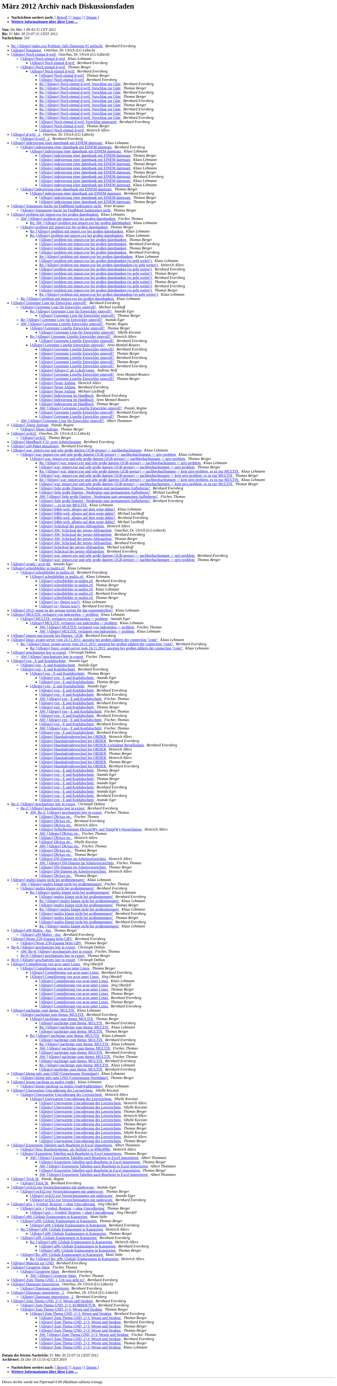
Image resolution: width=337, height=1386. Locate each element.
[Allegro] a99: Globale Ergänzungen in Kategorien (49, 1217)
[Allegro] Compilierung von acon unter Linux (46, 964)
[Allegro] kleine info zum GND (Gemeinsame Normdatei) (55, 1074)
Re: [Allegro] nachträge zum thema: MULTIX (74, 1027)
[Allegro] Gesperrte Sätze (31, 1267)
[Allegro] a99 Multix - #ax (31, 930)
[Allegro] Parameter (26, 50)
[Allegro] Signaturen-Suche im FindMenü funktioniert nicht (56, 206)
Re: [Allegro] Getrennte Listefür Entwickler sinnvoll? (70, 337)
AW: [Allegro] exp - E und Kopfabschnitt (71, 699)
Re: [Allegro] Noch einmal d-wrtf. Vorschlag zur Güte (80, 84)
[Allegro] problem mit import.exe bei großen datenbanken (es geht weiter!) (96, 261)
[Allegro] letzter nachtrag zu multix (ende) (43, 1082)
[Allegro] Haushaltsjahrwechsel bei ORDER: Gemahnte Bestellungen (92, 745)
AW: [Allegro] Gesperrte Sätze (53, 1276)
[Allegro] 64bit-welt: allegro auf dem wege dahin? (77, 509)
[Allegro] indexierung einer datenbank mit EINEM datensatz (57, 143)
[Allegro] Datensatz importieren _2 (38, 1293)
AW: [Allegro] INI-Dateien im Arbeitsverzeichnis (77, 863)
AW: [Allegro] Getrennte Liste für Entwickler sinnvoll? (63, 421)
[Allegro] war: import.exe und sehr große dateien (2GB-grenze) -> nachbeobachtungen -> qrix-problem (99, 454)
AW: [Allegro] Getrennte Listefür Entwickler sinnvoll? (62, 324)
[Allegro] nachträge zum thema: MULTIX (43, 1010)
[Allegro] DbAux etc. (55, 817)
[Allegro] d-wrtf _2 (26, 134)
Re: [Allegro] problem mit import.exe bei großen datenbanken (77, 231)
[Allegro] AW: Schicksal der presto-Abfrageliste (76, 530)
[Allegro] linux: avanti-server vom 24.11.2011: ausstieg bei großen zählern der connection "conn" (84, 640)
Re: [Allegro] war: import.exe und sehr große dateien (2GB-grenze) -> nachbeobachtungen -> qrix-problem (120, 463)
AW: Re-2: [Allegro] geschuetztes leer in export (66, 812)
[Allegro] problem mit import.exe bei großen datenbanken (55, 214)
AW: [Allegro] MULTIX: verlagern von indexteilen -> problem (87, 627)
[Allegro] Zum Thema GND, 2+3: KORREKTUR (58, 1305)
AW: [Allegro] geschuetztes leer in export (52, 657)
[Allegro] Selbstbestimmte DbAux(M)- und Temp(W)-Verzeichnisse (91, 829)
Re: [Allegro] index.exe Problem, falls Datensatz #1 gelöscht (57, 46)
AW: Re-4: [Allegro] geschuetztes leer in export (57, 951)
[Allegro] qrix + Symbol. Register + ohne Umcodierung (53, 1204)
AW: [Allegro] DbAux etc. (59, 833)
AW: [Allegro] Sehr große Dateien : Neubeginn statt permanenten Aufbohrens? (99, 497)
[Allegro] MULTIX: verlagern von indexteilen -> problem (55, 614)
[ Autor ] (76, 17)
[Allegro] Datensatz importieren (35, 1284)
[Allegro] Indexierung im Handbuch (66, 396)
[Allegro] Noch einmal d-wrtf (34, 54)
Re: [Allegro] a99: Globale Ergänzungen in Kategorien (62, 1229)
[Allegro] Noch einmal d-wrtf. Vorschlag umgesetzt (78, 122)
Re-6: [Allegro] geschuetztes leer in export (43, 960)
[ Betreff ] (62, 17)
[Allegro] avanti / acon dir (31, 564)
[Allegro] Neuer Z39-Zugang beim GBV (42, 939)
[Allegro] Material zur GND (33, 1263)
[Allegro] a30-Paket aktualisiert (35, 446)
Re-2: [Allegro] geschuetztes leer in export (43, 804)
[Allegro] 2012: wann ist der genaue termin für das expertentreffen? (62, 610)
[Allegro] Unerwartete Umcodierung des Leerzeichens (52, 1090)
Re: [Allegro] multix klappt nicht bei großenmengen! (70, 892)
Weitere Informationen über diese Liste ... (44, 22)
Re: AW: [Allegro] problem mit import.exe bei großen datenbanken (81, 223)
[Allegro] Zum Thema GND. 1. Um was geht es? (48, 1280)
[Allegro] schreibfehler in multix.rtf (38, 568)
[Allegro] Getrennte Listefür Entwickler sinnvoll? (67, 328)
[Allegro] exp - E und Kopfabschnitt (38, 661)
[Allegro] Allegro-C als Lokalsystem (67, 370)
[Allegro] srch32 (24, 433)
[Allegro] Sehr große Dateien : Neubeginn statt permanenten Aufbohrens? (95, 488)
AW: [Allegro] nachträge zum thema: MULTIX (75, 1048)
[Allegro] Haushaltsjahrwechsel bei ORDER (73, 737)
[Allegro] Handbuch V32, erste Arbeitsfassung (46, 442)
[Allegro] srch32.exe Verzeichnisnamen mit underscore (53, 1187)
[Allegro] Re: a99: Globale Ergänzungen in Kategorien (62, 1255)
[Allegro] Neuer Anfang (57, 383)
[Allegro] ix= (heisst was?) (60, 602)
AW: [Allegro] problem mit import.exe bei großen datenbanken (68, 219)
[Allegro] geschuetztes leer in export (39, 652)
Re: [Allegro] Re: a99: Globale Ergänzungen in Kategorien (74, 1259)
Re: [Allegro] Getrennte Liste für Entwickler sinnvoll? (71, 311)
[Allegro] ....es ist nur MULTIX (63, 505)
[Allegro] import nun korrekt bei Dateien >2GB (47, 636)
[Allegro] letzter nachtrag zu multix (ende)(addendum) (62, 1086)
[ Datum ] (91, 17)
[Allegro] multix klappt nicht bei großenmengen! (48, 880)
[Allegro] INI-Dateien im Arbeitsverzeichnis (73, 859)
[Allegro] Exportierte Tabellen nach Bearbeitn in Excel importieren (62, 1145)
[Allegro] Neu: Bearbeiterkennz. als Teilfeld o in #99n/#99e (66, 1149)
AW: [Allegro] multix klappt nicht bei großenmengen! (62, 884)
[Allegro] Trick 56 (25, 1179)
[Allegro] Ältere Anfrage (30, 425)
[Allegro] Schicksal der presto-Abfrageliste (72, 526)
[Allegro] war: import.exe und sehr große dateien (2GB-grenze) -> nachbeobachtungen (76, 450)
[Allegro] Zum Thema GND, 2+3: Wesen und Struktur (52, 1301)
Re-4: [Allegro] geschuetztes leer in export (43, 947)
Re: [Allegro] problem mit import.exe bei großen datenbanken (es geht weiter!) (99, 265)
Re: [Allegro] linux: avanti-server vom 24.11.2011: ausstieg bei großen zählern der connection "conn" (97, 644)
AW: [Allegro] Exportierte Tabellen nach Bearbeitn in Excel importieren (84, 1158)
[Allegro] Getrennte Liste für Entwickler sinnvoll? (49, 303)
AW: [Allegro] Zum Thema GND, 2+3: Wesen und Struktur (84, 1335)
